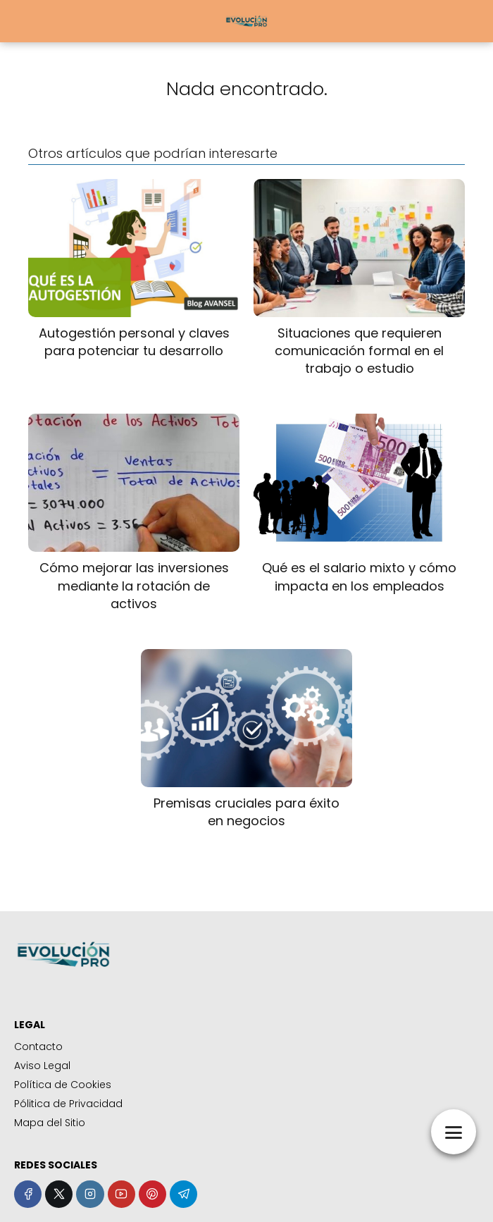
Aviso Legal (42, 1066)
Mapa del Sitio (49, 1123)
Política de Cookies (62, 1085)
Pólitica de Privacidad (68, 1104)
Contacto (38, 1046)
